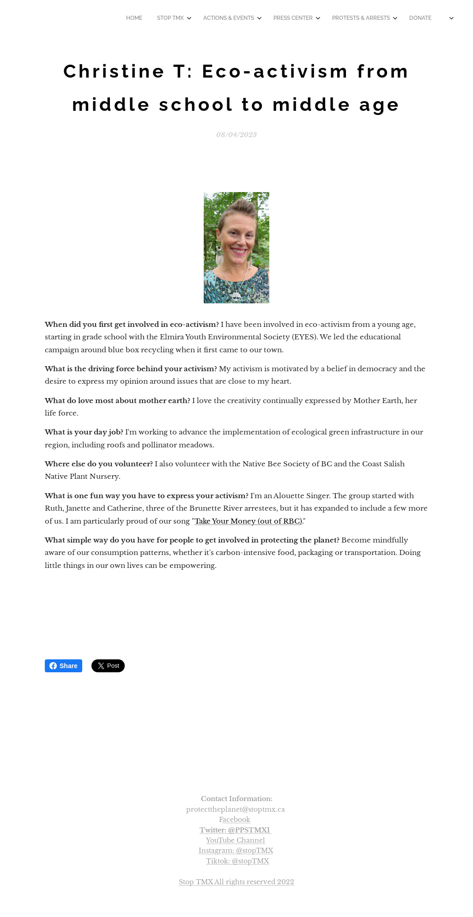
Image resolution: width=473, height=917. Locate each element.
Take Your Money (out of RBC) (248, 521)
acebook (236, 819)
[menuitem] (333, 18)
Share (63, 666)
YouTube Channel (235, 840)
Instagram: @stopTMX (236, 850)
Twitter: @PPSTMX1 (235, 830)
